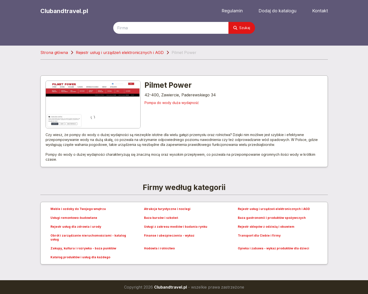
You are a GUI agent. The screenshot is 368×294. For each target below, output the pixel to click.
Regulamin (232, 10)
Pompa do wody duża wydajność (171, 103)
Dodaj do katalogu (277, 10)
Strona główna (54, 52)
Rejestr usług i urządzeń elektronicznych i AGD (120, 52)
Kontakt (320, 10)
